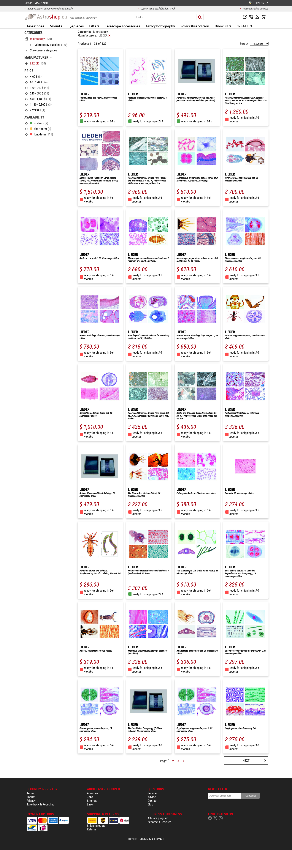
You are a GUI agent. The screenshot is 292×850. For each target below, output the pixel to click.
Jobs (90, 797)
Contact (152, 800)
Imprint (31, 797)
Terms (30, 793)
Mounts (56, 26)
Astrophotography (160, 26)
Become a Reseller (159, 822)
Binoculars (223, 26)
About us (92, 793)
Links (90, 804)
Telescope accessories (122, 26)
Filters (94, 26)
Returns (91, 829)
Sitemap (92, 800)
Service (152, 793)
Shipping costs (96, 825)
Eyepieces (76, 26)
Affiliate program (157, 818)
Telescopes (35, 26)
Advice (151, 797)
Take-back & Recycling (40, 804)
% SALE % (245, 26)
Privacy (31, 800)
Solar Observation (194, 26)
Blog (150, 804)
